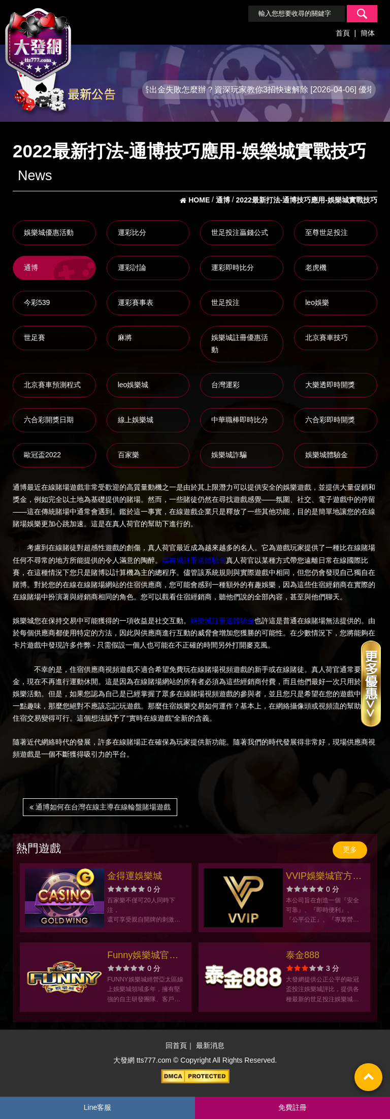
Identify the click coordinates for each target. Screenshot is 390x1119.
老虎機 (316, 267)
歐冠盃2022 (42, 455)
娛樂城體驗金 (326, 455)
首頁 (343, 33)
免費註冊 (292, 1107)
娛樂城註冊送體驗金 (194, 560)
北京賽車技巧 (326, 337)
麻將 (125, 337)
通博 (31, 267)
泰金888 (302, 955)
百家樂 (128, 455)
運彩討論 (132, 267)
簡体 (368, 33)
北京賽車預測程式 (52, 385)
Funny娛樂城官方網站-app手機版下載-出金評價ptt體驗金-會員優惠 (145, 956)
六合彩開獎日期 (49, 420)
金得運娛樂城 (134, 876)
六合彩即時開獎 (330, 420)
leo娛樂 (317, 302)
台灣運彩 (225, 385)
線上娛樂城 (135, 420)
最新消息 (210, 1045)
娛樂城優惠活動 (49, 232)
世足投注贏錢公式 (239, 232)
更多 (350, 849)
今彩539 (37, 302)
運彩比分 (132, 232)
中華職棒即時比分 (239, 420)
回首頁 (176, 1045)
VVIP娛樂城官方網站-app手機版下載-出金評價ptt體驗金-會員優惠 (324, 877)
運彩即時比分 (232, 267)
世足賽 (34, 337)
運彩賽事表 (135, 302)
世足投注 (225, 302)
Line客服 (97, 1107)
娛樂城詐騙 (229, 455)
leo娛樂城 (133, 385)
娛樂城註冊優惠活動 (239, 343)
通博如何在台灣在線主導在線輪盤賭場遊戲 (100, 807)
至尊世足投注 (326, 232)
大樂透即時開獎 (330, 385)
